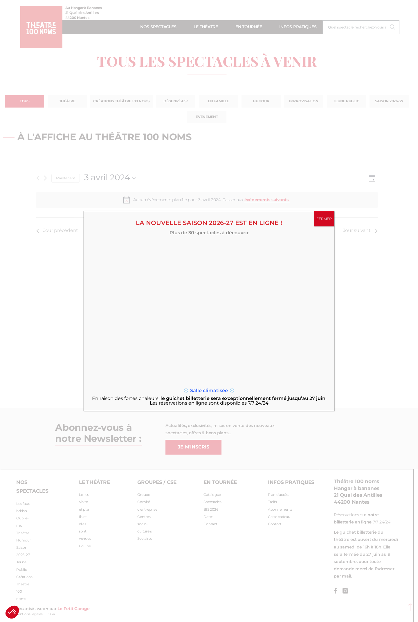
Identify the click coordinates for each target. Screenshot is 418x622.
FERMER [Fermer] (324, 219)
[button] (12, 612)
